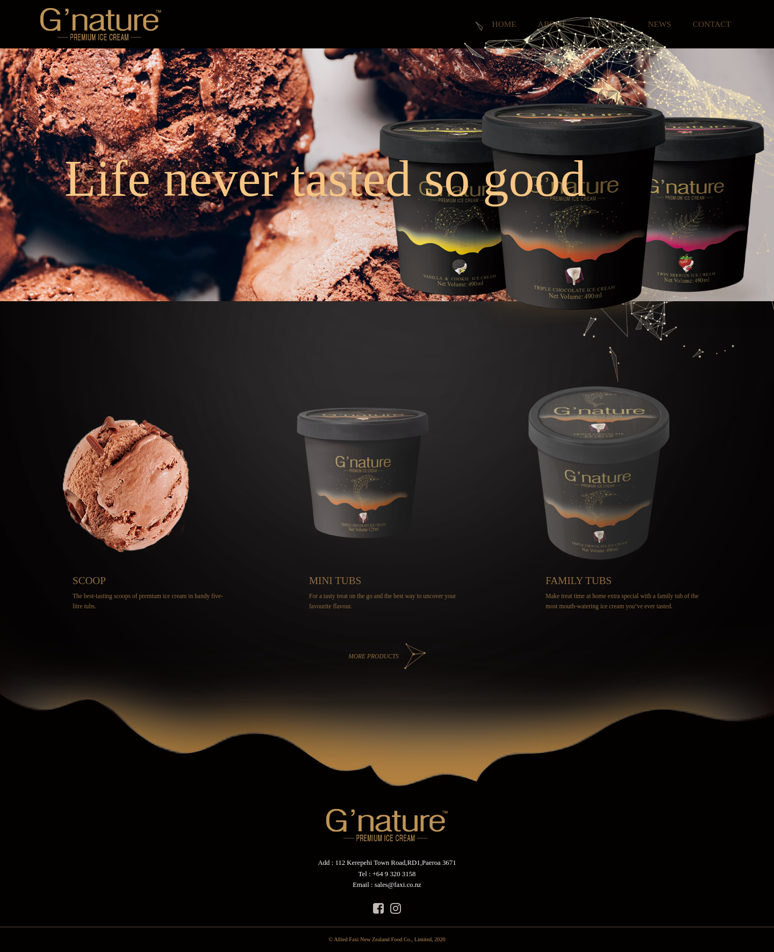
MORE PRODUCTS (373, 656)
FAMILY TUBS (579, 580)
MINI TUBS (335, 580)
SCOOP (89, 580)
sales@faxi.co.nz (398, 885)
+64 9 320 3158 (394, 874)
